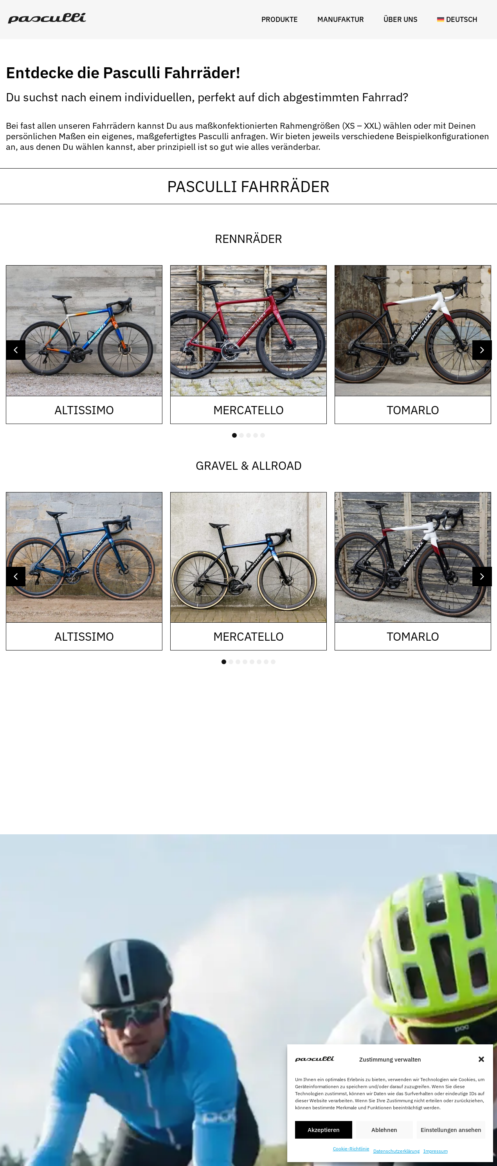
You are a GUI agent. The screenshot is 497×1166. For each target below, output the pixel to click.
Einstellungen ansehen (451, 1130)
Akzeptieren (324, 1130)
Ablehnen (384, 1130)
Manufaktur (342, 19)
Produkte (281, 19)
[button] (481, 1059)
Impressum (435, 1151)
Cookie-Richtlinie (351, 1149)
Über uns (402, 19)
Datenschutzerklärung (396, 1151)
